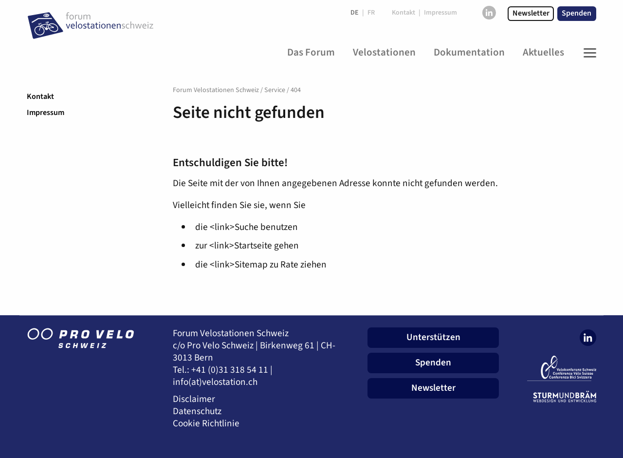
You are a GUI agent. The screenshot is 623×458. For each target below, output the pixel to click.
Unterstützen (433, 337)
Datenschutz (197, 411)
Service (274, 90)
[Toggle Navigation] (587, 52)
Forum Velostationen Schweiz (216, 90)
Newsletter (531, 13)
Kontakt (40, 96)
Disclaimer (194, 399)
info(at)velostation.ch (215, 382)
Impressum (45, 112)
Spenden (576, 13)
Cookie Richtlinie (206, 424)
